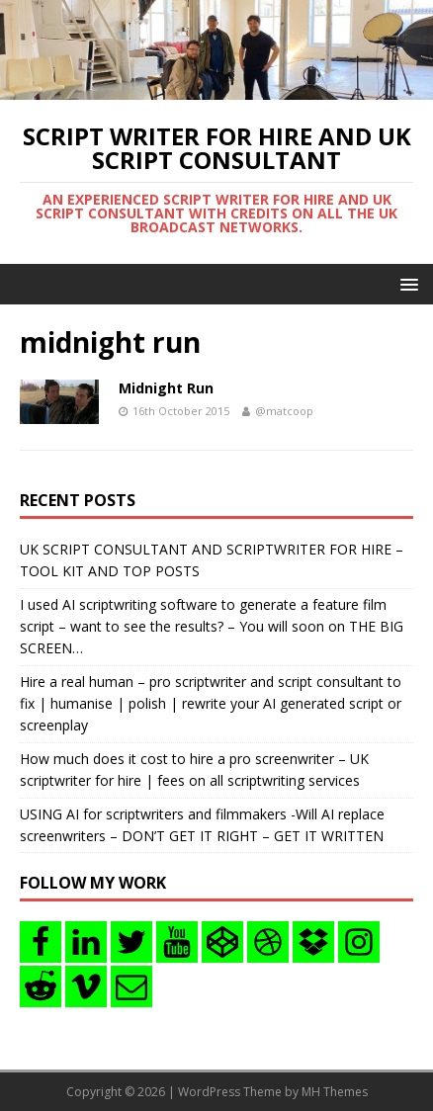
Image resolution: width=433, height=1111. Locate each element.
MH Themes (335, 1091)
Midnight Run (166, 388)
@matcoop (284, 410)
